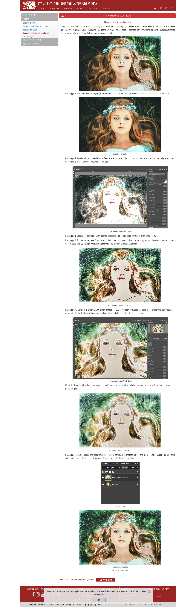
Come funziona (29, 15)
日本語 (88, 604)
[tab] (39, 15)
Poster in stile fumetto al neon (36, 26)
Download (55, 8)
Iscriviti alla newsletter (159, 592)
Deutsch (51, 604)
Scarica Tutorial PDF (32, 44)
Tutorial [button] (80, 8)
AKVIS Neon (147, 26)
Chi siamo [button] (106, 8)
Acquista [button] (68, 8)
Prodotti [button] (42, 8)
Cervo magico (29, 36)
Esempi (26, 19)
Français (42, 604)
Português (70, 604)
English (33, 604)
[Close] (149, 591)
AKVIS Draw (134, 26)
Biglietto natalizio (30, 29)
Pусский (97, 604)
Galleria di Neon (29, 23)
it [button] (172, 8)
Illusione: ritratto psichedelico (36, 33)
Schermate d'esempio (32, 40)
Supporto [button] (92, 8)
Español (60, 604)
